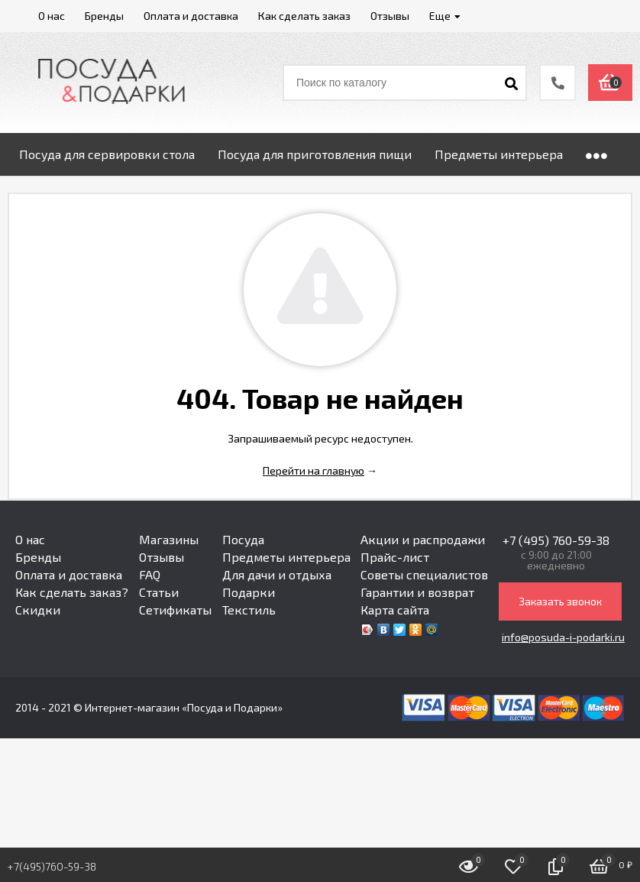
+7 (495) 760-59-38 (556, 540)
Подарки (248, 592)
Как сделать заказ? (71, 592)
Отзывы (161, 557)
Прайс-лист (394, 557)
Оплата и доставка (68, 574)
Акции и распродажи (422, 539)
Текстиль (249, 609)
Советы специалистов (424, 574)
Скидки (37, 609)
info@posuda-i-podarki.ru (563, 637)
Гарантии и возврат (417, 592)
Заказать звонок (560, 601)
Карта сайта (394, 609)
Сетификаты (175, 609)
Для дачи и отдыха (276, 574)
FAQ (149, 574)
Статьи (159, 592)
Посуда (243, 539)
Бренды (38, 557)
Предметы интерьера (286, 557)
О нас (30, 539)
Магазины (169, 539)
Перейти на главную (313, 470)
